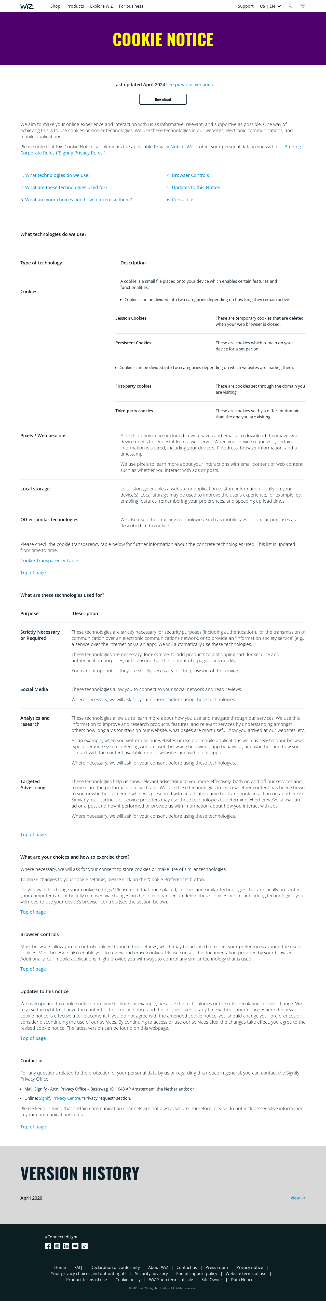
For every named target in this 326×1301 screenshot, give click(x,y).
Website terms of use (246, 1273)
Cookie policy (128, 1279)
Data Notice (242, 1279)
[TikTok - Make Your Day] (86, 1246)
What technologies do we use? (57, 175)
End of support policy (196, 1273)
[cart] (303, 6)
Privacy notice (249, 1267)
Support (246, 6)
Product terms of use (86, 1279)
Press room (217, 1267)
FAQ (78, 1267)
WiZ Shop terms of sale (171, 1279)
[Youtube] (76, 1246)
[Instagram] (58, 1246)
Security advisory (151, 1273)
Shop (55, 6)
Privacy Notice (169, 147)
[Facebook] (49, 1246)
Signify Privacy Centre (59, 1098)
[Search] (290, 6)
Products (75, 6)
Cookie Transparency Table (49, 560)
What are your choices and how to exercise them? (78, 199)
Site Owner (211, 1279)
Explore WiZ (101, 6)
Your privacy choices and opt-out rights (89, 1273)
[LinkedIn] (67, 1246)
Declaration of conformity (115, 1267)
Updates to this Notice (196, 187)
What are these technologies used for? (66, 187)
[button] (270, 6)
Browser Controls (190, 175)
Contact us (183, 199)
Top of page (33, 573)
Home (60, 1267)
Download (163, 99)
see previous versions (189, 84)
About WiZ (158, 1267)
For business (131, 6)
